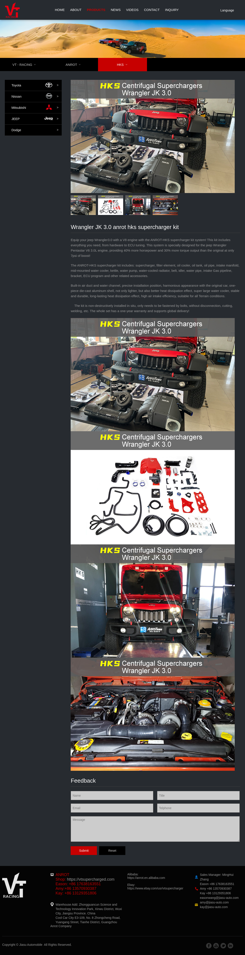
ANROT (76, 64)
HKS (125, 64)
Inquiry (172, 10)
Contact (151, 10)
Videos (132, 10)
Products (96, 10)
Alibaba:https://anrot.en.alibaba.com (146, 876)
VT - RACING (27, 64)
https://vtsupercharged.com (90, 879)
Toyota (34, 85)
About (76, 10)
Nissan (34, 96)
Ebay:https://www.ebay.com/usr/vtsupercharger (155, 886)
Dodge (34, 130)
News (116, 10)
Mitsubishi (34, 107)
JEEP (34, 118)
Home (60, 10)
